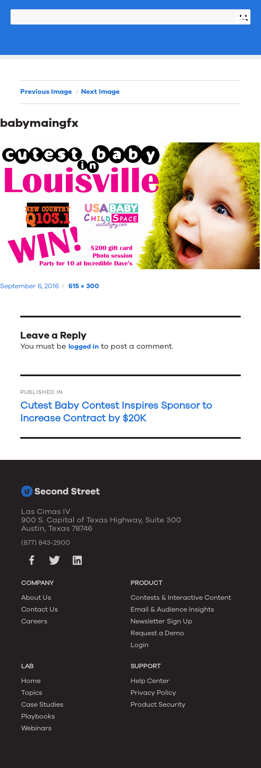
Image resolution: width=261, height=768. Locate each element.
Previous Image (46, 91)
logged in (83, 346)
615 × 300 (83, 286)
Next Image (100, 91)
